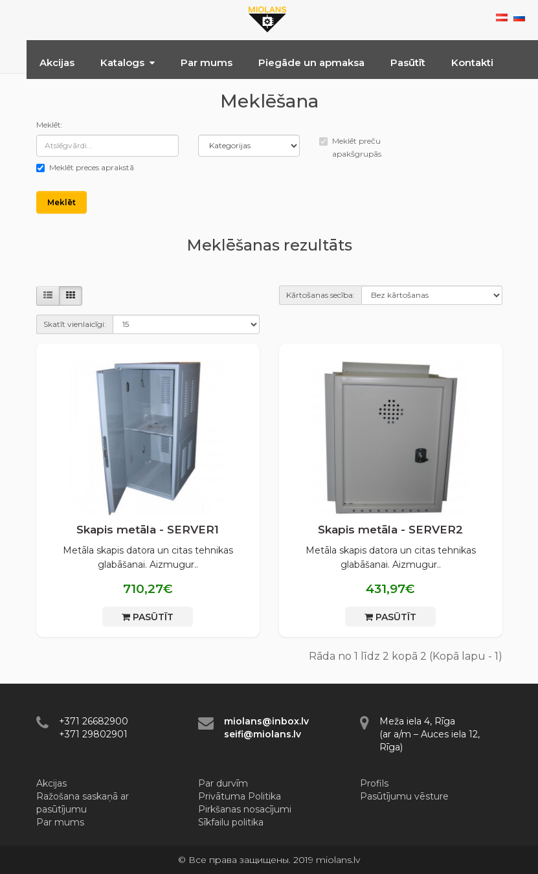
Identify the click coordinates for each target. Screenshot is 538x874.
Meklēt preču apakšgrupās (350, 147)
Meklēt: (49, 124)
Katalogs (127, 62)
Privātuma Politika (239, 796)
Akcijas (56, 62)
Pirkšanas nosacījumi (244, 809)
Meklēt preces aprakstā (85, 167)
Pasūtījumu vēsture (404, 796)
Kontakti (472, 62)
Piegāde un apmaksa (311, 62)
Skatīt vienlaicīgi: (74, 324)
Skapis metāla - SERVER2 (390, 529)
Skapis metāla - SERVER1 (147, 529)
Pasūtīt (407, 62)
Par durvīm (223, 783)
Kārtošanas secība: (320, 295)
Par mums (206, 62)
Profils (374, 783)
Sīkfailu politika (230, 822)
